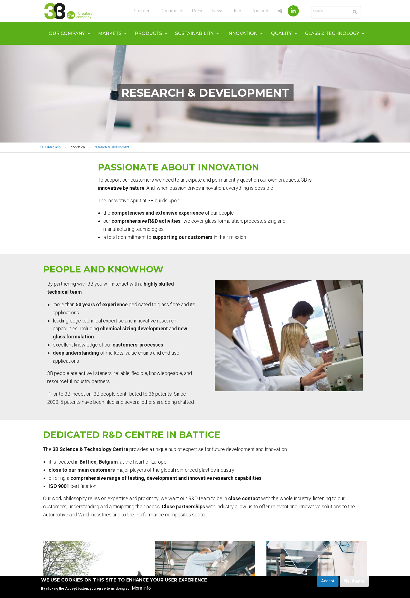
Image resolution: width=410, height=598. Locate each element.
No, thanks (354, 582)
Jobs (237, 10)
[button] (289, 335)
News (217, 10)
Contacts (260, 10)
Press (197, 10)
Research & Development (111, 147)
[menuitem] (68, 33)
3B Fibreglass (50, 147)
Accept (327, 582)
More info (141, 589)
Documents (172, 10)
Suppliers (143, 10)
